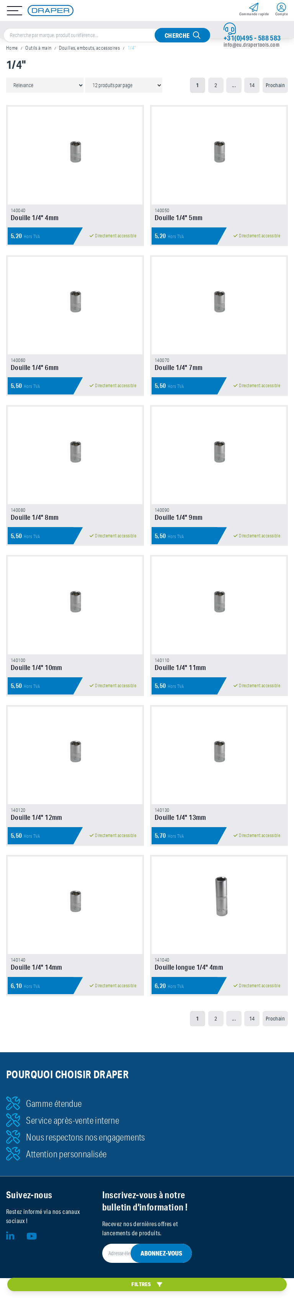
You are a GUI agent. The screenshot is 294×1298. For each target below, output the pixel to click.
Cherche (177, 35)
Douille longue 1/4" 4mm (189, 987)
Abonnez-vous (161, 1273)
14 (252, 85)
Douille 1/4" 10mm (36, 680)
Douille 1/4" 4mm (35, 220)
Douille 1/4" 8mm (35, 527)
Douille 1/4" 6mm (35, 374)
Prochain (275, 85)
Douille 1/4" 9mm (179, 527)
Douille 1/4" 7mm (179, 374)
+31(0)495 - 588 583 (252, 38)
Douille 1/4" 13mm (180, 833)
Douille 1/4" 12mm (36, 833)
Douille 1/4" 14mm (36, 987)
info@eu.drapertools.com (251, 44)
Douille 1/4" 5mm (179, 220)
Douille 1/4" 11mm (180, 680)
